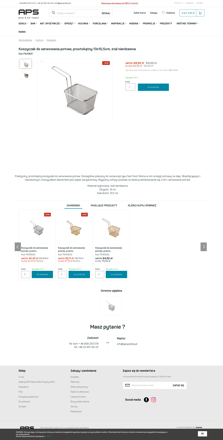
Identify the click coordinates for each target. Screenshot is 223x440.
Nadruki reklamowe (80, 392)
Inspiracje (118, 23)
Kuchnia (83, 23)
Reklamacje (76, 411)
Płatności (75, 382)
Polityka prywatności (29, 397)
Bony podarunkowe (80, 401)
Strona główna (25, 40)
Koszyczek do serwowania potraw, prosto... (34, 249)
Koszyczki (51, 40)
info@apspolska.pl (62, 3)
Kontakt (199, 3)
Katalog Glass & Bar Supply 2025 (37, 382)
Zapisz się (178, 385)
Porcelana (99, 23)
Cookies (48, 436)
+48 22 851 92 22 (45, 3)
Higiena (133, 23)
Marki (22, 32)
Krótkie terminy (187, 23)
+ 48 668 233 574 (88, 343)
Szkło (22, 23)
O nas (21, 377)
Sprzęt (69, 23)
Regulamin (24, 387)
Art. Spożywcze (50, 23)
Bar (33, 23)
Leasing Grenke (78, 397)
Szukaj (106, 13)
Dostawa (190, 3)
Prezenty (166, 23)
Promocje (149, 23)
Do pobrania (24, 401)
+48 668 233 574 (27, 3)
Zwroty (74, 406)
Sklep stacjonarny (79, 387)
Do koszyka (153, 87)
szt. (192, 13)
